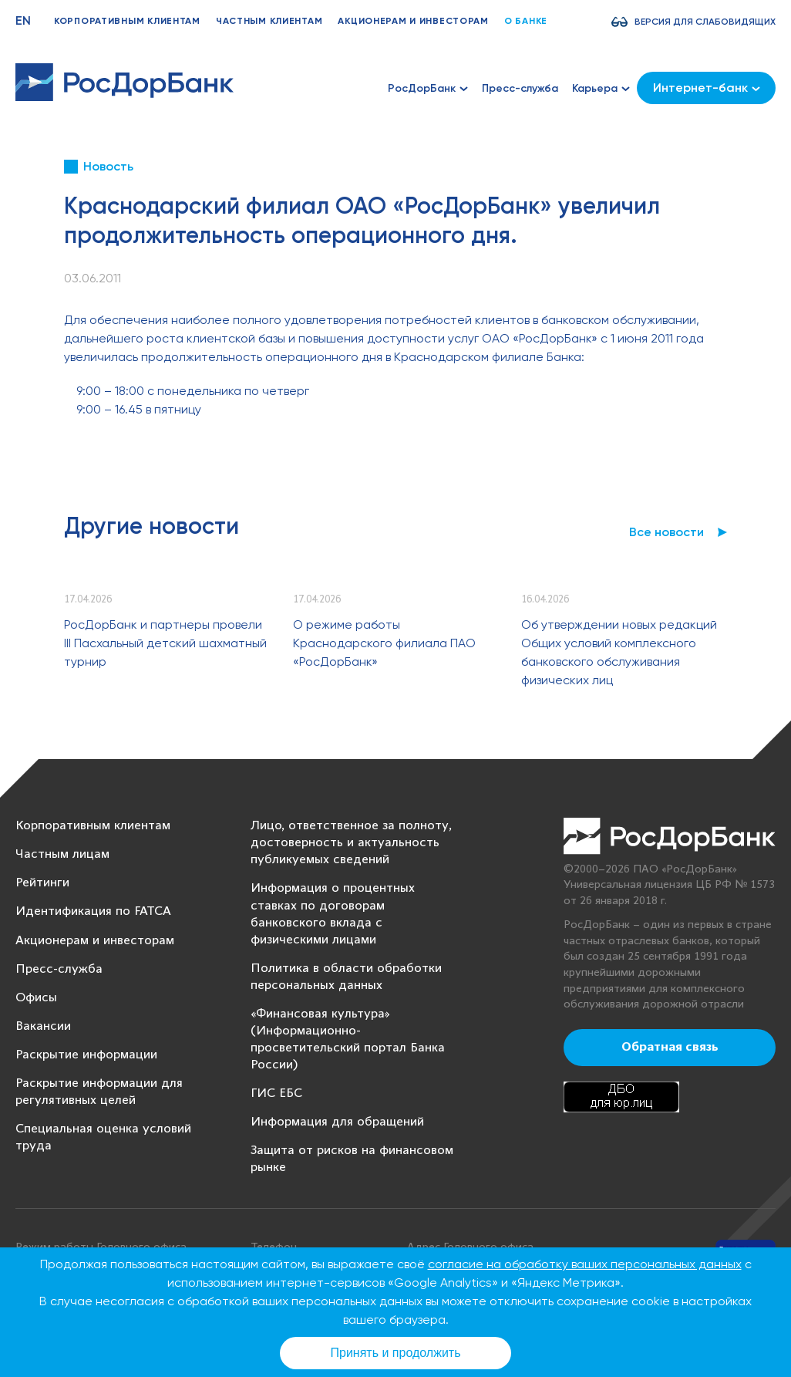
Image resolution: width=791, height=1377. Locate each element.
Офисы (36, 997)
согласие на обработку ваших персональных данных (585, 1264)
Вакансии (43, 1026)
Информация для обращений (337, 1122)
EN (23, 20)
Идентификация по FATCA (93, 911)
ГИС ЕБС (276, 1093)
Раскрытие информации (86, 1054)
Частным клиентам (269, 20)
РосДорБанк (428, 88)
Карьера (601, 88)
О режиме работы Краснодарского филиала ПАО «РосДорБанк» (384, 643)
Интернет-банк (706, 87)
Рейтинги (42, 882)
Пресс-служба (520, 88)
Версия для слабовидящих (705, 21)
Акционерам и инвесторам (413, 20)
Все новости (666, 532)
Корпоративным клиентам (127, 20)
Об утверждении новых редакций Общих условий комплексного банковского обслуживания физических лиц (619, 652)
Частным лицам (62, 854)
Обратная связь (670, 1047)
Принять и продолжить (396, 1352)
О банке (525, 20)
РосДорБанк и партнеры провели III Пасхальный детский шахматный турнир (165, 643)
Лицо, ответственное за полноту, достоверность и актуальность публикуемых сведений (351, 842)
